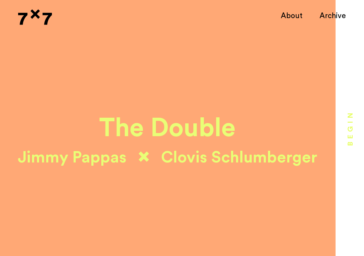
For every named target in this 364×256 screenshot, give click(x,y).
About (292, 16)
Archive (333, 16)
